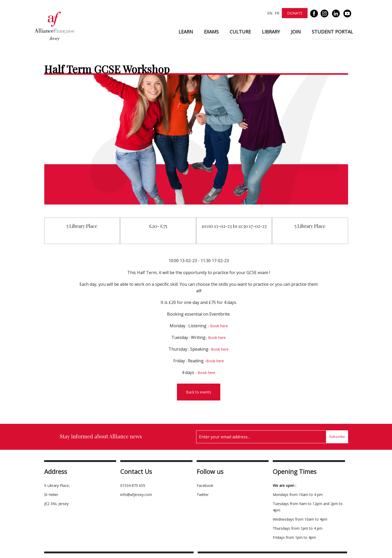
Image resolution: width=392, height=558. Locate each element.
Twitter (203, 494)
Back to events (198, 392)
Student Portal (332, 32)
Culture (240, 32)
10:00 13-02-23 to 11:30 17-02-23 (234, 226)
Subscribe (337, 436)
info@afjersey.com (136, 494)
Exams (211, 32)
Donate (294, 13)
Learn (185, 32)
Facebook (205, 485)
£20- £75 (158, 226)
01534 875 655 (132, 485)
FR (277, 13)
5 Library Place (82, 226)
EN (269, 13)
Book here (219, 325)
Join (296, 32)
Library (271, 32)
